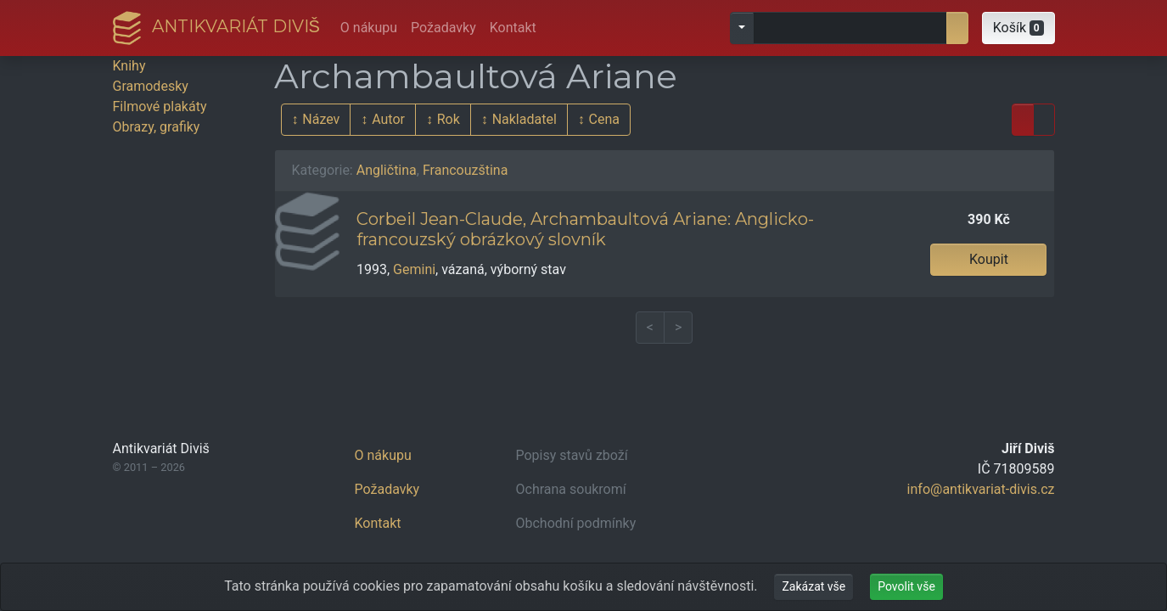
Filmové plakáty (160, 106)
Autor (388, 119)
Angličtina (386, 170)
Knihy (129, 66)
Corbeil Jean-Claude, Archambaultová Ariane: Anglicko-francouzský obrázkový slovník (585, 229)
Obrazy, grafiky (156, 127)
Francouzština (465, 170)
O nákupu (368, 28)
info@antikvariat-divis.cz (981, 489)
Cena (604, 119)
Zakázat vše (813, 586)
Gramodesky (150, 86)
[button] (1018, 28)
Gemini (414, 269)
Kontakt (513, 28)
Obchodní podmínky (576, 523)
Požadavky (443, 28)
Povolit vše (906, 586)
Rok (448, 119)
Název (320, 119)
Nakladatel (524, 119)
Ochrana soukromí (571, 489)
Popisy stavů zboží (572, 455)
